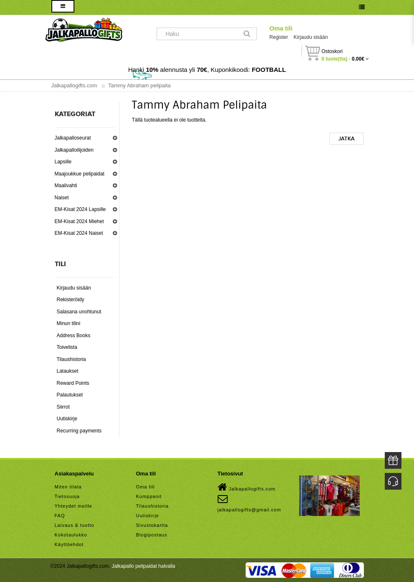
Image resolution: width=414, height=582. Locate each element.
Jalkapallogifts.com (247, 487)
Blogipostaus (152, 534)
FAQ (60, 515)
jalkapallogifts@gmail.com (249, 503)
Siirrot (63, 407)
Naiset (62, 198)
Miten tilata (68, 486)
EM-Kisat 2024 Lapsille (80, 209)
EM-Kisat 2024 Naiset (79, 233)
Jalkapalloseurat (73, 138)
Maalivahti (66, 185)
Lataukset (68, 371)
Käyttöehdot (69, 544)
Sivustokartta (152, 525)
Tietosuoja (67, 496)
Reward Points (73, 383)
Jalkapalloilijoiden (74, 150)
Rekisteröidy (70, 299)
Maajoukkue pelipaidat (79, 174)
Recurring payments (79, 431)
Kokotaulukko (71, 534)
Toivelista (67, 347)
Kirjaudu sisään (311, 37)
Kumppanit (149, 496)
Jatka (346, 138)
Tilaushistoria (71, 359)
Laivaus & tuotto (74, 525)
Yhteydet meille (73, 505)
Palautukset (70, 395)
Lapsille (63, 162)
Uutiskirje (67, 419)
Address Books (74, 335)
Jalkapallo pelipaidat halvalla (143, 566)
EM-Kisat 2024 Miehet (79, 221)
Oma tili (280, 28)
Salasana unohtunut (79, 312)
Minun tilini (69, 323)
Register (278, 37)
